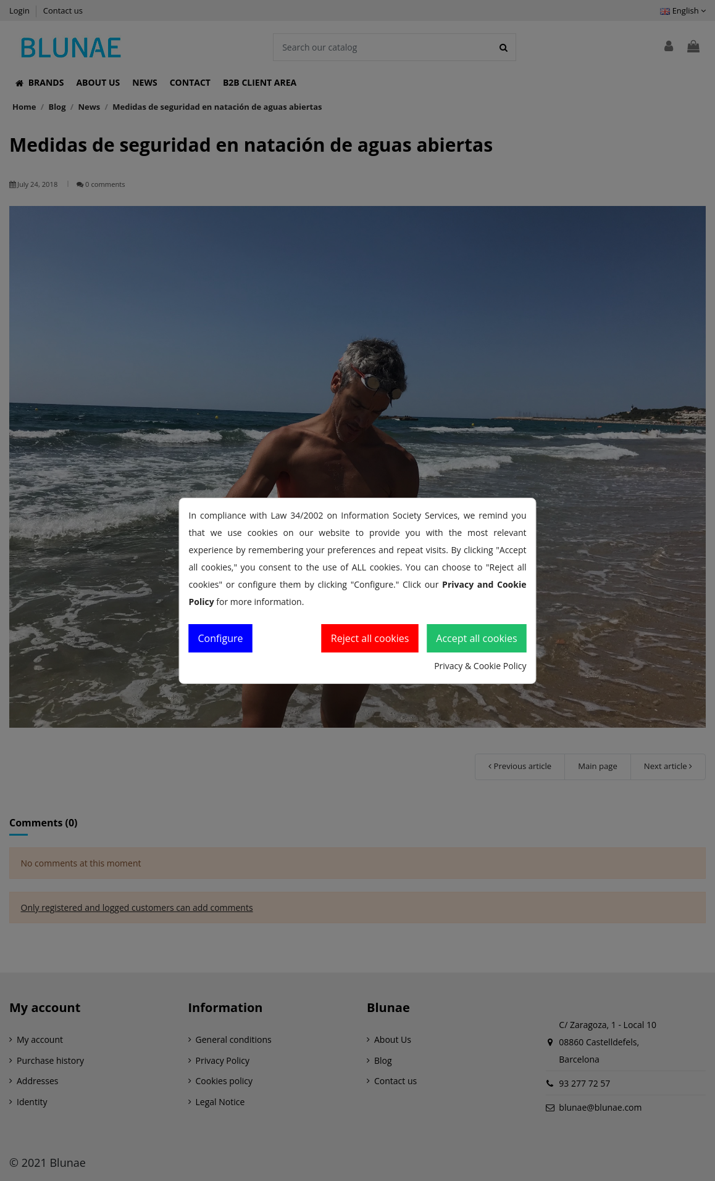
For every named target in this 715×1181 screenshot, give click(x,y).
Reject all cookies (370, 638)
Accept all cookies (476, 638)
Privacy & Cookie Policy (480, 666)
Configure (220, 638)
